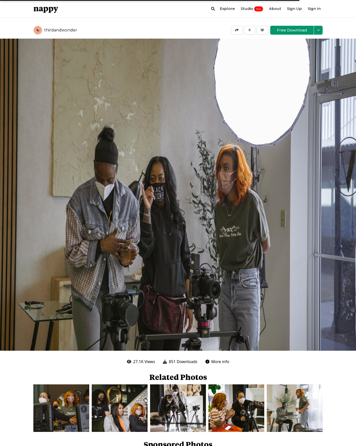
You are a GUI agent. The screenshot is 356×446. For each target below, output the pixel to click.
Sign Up (294, 8)
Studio (252, 8)
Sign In (314, 8)
